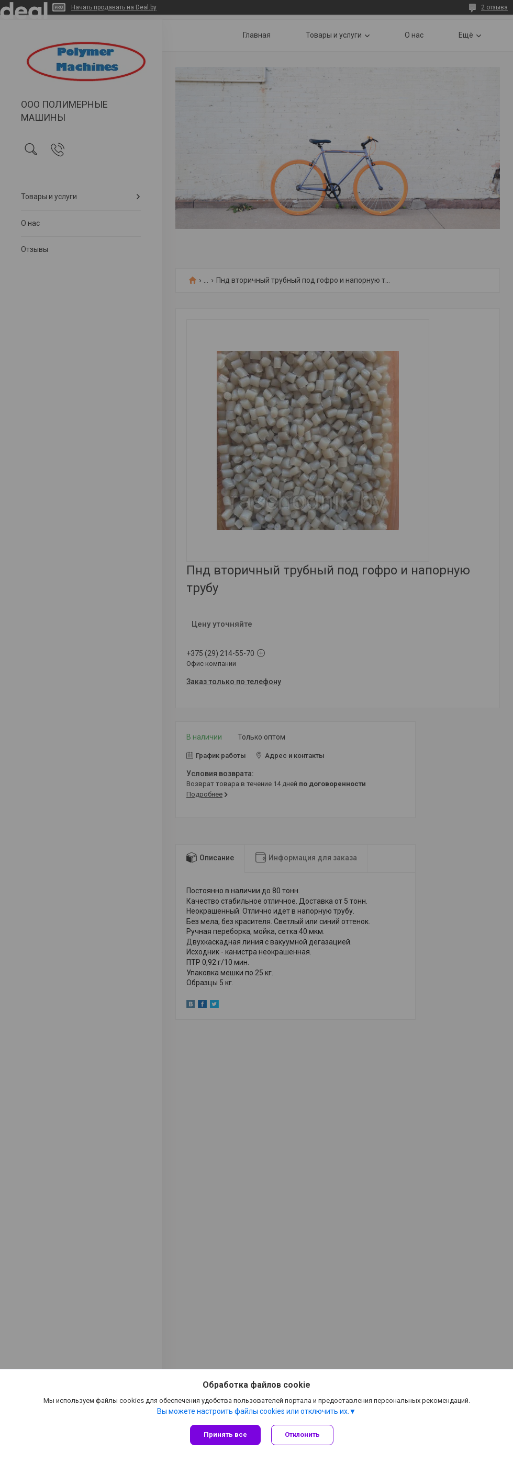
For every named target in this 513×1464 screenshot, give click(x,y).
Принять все (225, 1434)
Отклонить (302, 1434)
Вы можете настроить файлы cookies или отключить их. (253, 1411)
